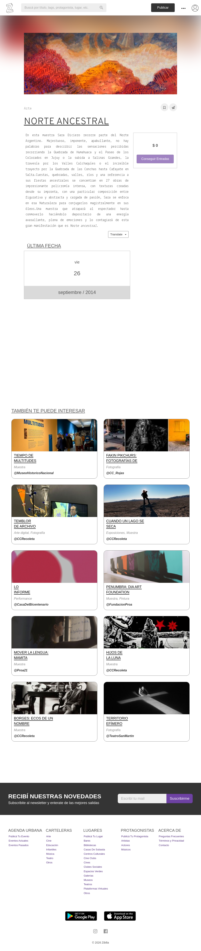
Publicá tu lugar (93, 836)
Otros (49, 862)
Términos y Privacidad (171, 840)
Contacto (164, 845)
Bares (87, 840)
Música (50, 853)
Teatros (88, 884)
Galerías (88, 875)
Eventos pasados (18, 845)
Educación (52, 845)
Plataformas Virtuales (96, 888)
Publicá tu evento (19, 836)
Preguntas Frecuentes (171, 836)
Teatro (49, 858)
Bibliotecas (90, 845)
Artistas (125, 840)
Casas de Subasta (94, 849)
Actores (125, 845)
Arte (48, 836)
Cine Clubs (90, 858)
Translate (118, 234)
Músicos (126, 849)
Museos (88, 879)
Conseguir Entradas (155, 159)
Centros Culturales (94, 853)
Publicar (163, 7)
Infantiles (51, 849)
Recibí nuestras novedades (54, 796)
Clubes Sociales (93, 866)
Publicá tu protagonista (134, 836)
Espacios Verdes (93, 871)
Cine (48, 840)
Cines (87, 862)
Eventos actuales (18, 840)
